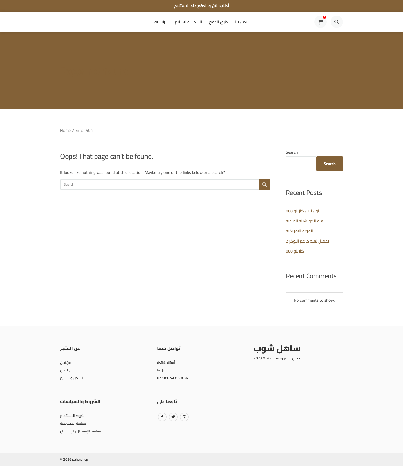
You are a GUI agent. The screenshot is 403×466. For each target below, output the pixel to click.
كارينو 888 (295, 251)
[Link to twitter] (173, 417)
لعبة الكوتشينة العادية (305, 221)
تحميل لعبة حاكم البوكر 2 (307, 241)
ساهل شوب (277, 348)
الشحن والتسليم (188, 22)
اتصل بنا (242, 22)
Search (292, 152)
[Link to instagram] (184, 417)
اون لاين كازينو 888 (302, 211)
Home (65, 130)
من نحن (65, 362)
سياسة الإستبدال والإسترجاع (80, 431)
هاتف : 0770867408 (172, 378)
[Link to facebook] (162, 417)
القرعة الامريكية (299, 231)
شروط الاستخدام (72, 415)
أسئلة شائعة (166, 362)
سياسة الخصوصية (73, 423)
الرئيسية (161, 22)
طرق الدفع (218, 22)
